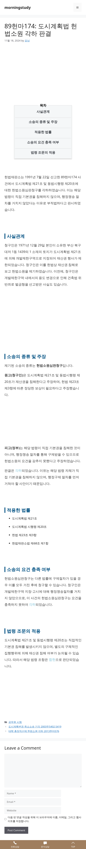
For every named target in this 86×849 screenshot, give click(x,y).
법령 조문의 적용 (43, 152)
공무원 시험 (15, 722)
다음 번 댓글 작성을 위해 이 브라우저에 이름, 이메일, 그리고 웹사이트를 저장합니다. (44, 819)
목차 (43, 105)
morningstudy (17, 7)
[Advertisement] (45, 68)
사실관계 (43, 111)
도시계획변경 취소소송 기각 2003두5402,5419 (34, 726)
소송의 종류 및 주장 (43, 121)
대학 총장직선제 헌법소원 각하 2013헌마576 (33, 731)
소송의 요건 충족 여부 (43, 142)
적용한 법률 (43, 132)
